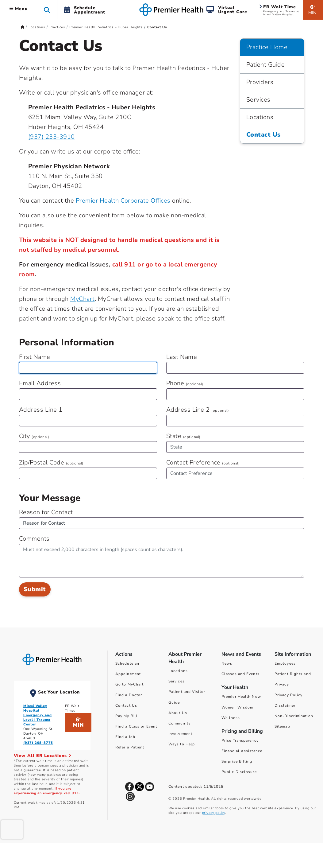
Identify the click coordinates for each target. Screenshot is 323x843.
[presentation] (12, 829)
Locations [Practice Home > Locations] (260, 117)
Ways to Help (181, 744)
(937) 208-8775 (38, 742)
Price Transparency (240, 740)
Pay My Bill (126, 715)
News (226, 663)
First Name (34, 357)
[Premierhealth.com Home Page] (23, 27)
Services (176, 681)
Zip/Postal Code (51, 462)
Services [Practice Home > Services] (258, 99)
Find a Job (125, 736)
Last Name (181, 357)
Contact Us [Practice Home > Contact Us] (263, 134)
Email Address (40, 383)
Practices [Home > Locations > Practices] (57, 27)
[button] (47, 9)
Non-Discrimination (294, 715)
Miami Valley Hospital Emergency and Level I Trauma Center (37, 715)
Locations (178, 670)
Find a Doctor (128, 695)
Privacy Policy (288, 695)
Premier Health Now (241, 696)
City (34, 436)
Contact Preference (203, 462)
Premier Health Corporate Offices (123, 200)
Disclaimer (285, 705)
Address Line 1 (41, 410)
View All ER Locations (42, 756)
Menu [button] (19, 9)
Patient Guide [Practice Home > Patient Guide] (265, 64)
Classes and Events (240, 673)
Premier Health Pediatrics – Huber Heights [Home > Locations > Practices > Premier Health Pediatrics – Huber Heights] (106, 27)
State (183, 436)
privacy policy (213, 812)
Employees (285, 663)
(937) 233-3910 (51, 137)
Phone (184, 383)
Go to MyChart (129, 684)
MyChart (82, 299)
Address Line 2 (197, 410)
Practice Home (267, 47)
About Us (177, 712)
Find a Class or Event (136, 726)
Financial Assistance (241, 750)
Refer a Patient (129, 747)
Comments (34, 538)
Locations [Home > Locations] (37, 27)
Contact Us (126, 705)
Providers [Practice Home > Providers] (260, 82)
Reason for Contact (46, 512)
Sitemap (282, 726)
